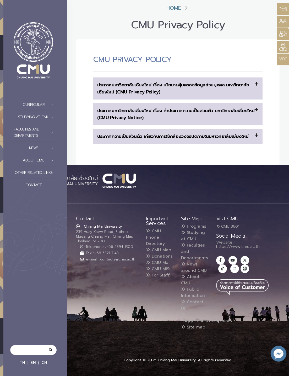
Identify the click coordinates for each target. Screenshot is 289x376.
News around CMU (194, 267)
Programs (193, 226)
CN (44, 362)
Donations (159, 256)
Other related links (35, 173)
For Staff (158, 275)
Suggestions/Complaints (206, 318)
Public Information (193, 292)
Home (173, 8)
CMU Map (158, 250)
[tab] (178, 88)
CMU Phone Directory (155, 237)
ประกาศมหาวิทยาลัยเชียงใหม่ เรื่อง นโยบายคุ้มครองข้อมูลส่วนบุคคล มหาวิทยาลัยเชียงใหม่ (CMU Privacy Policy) (178, 88)
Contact (40, 185)
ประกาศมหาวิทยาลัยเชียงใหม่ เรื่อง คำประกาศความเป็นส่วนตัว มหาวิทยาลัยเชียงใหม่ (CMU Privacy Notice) (178, 114)
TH (22, 362)
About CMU (39, 160)
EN (33, 362)
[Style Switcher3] (283, 9)
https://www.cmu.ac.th (238, 246)
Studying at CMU (37, 117)
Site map (193, 327)
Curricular (39, 105)
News (42, 148)
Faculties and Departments (35, 132)
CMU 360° (227, 226)
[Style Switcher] (283, 22)
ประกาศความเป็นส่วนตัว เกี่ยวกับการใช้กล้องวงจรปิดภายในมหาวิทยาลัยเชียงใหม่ (178, 136)
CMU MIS (157, 269)
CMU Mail (158, 262)
